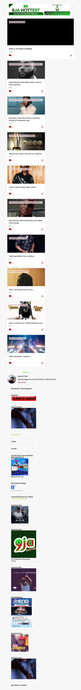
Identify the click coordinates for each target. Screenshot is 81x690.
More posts (26, 372)
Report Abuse (15, 435)
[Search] (72, 6)
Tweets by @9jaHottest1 (19, 499)
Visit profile (22, 382)
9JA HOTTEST (23, 376)
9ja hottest (13, 485)
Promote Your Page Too (16, 490)
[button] (71, 55)
